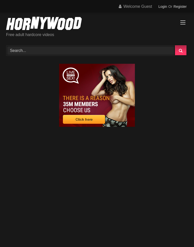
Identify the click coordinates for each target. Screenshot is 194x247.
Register (180, 7)
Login (162, 7)
